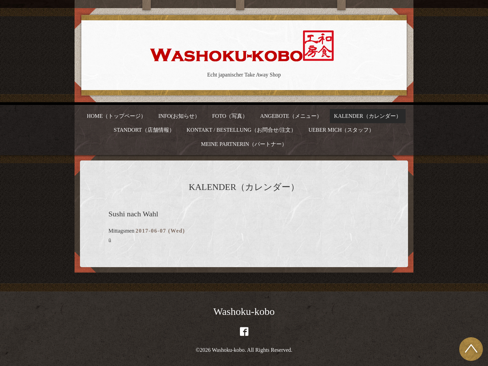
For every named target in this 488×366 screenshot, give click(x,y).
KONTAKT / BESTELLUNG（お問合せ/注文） (242, 130)
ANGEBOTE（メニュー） (291, 116)
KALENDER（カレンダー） (367, 116)
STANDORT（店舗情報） (144, 130)
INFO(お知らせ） (179, 116)
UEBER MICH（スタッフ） (341, 130)
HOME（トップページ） (116, 116)
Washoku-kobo (244, 311)
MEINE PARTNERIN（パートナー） (244, 144)
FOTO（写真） (230, 116)
